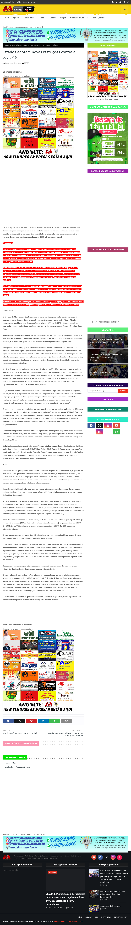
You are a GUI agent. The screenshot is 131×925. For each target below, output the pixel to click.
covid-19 (18, 45)
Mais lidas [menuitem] (29, 18)
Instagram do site (91, 917)
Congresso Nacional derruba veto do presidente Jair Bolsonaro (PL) (106, 355)
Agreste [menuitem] (16, 18)
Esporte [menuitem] (53, 18)
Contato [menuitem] (40, 18)
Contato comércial (7, 2)
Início (19, 2)
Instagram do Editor (121, 917)
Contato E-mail (106, 917)
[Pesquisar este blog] (103, 391)
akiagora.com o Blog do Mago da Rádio (68, 921)
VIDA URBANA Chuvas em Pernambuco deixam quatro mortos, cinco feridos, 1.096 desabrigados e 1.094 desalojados (65, 899)
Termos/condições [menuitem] (99, 18)
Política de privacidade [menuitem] (79, 18)
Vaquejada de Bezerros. (100, 372)
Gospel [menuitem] (63, 18)
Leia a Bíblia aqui (29, 2)
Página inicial (9, 45)
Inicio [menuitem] (6, 18)
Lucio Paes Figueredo (13, 63)
